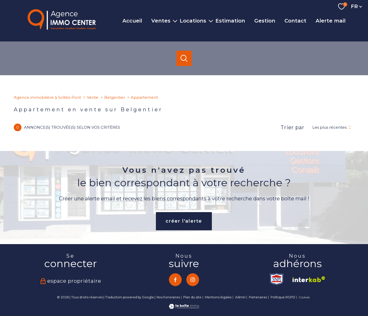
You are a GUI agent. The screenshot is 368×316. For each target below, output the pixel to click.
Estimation (230, 21)
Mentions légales (218, 297)
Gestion (264, 21)
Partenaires (258, 297)
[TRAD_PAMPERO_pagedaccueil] (62, 28)
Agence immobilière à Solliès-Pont (47, 97)
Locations (193, 21)
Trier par (292, 127)
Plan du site (192, 297)
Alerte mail (331, 21)
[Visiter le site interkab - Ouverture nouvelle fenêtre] (307, 279)
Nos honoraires (168, 297)
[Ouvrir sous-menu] (175, 21)
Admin (240, 297)
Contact (295, 21)
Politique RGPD (283, 297)
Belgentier (114, 97)
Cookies (304, 297)
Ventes (160, 21)
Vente (92, 97)
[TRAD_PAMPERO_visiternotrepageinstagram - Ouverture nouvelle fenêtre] (192, 279)
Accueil (132, 21)
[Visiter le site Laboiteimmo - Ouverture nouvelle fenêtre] (184, 307)
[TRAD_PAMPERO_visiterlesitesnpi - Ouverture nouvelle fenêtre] (277, 279)
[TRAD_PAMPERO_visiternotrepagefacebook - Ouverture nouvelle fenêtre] (175, 279)
